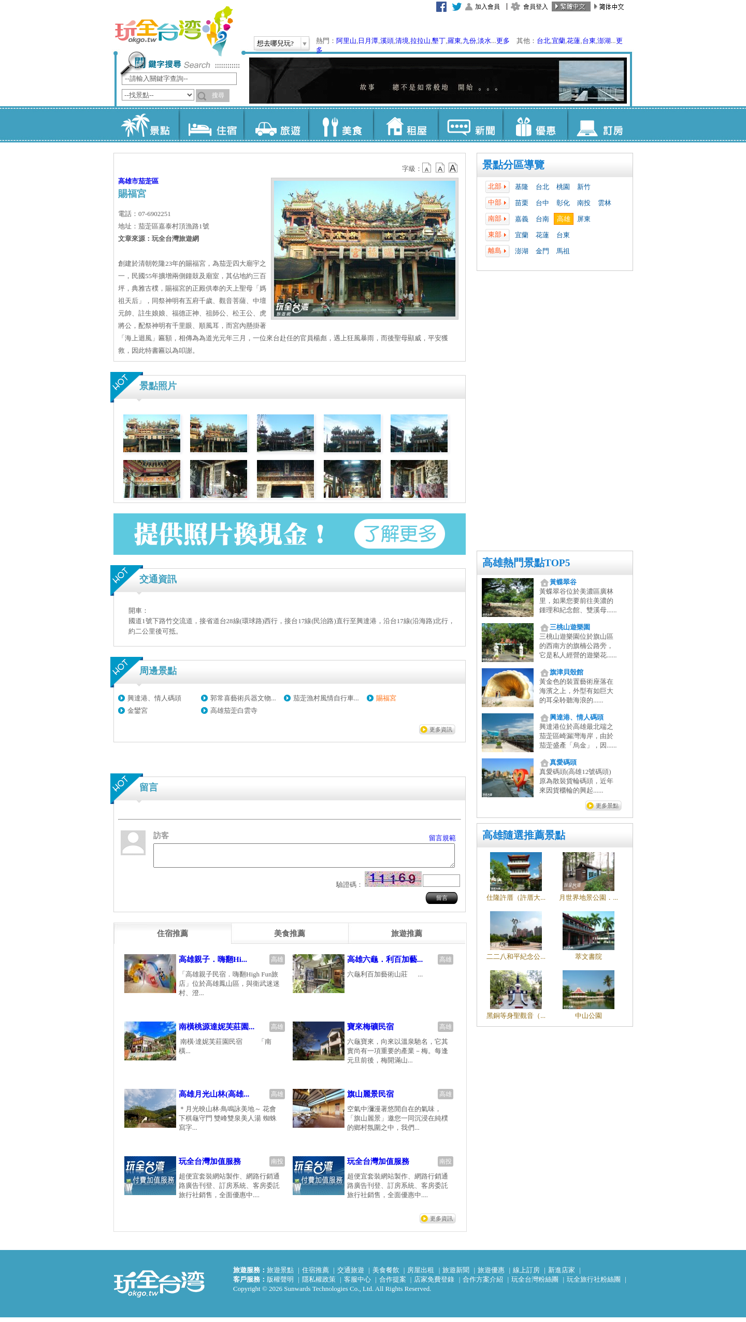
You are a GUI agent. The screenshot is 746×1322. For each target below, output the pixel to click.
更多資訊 (440, 729)
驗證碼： (349, 889)
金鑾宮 (137, 710)
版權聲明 (280, 1284)
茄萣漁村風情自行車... (326, 698)
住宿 (211, 124)
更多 (503, 41)
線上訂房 (526, 1274)
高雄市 (128, 181)
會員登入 (535, 6)
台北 (543, 41)
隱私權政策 (319, 1284)
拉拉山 (420, 41)
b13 (440, 168)
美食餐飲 (385, 1274)
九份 (469, 41)
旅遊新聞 (455, 1274)
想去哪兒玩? (275, 43)
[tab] (172, 938)
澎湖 (604, 41)
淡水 (484, 41)
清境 (402, 41)
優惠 (535, 124)
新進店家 (561, 1274)
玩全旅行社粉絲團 (594, 1284)
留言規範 (442, 838)
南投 (584, 203)
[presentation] (172, 938)
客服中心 (357, 1284)
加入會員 (487, 6)
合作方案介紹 (483, 1284)
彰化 (563, 203)
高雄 (563, 219)
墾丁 (439, 41)
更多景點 (607, 805)
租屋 (405, 124)
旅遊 (275, 124)
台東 (589, 41)
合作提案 (392, 1284)
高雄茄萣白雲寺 (233, 710)
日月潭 (368, 41)
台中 (542, 203)
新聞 (470, 124)
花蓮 (573, 41)
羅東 (454, 41)
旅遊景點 (280, 1274)
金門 (542, 251)
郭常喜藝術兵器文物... (243, 698)
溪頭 (387, 41)
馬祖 (563, 251)
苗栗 (521, 203)
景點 (146, 124)
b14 (453, 168)
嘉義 (521, 219)
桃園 (563, 187)
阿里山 (346, 41)
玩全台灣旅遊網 (173, 31)
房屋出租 (420, 1274)
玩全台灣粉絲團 (534, 1284)
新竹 (584, 187)
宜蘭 (558, 41)
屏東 (584, 219)
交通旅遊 (350, 1274)
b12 (427, 168)
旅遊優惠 (491, 1274)
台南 (542, 219)
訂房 (599, 124)
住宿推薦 (315, 1274)
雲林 (604, 203)
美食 (340, 124)
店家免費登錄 (434, 1284)
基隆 (521, 187)
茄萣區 (148, 181)
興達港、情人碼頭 (154, 698)
